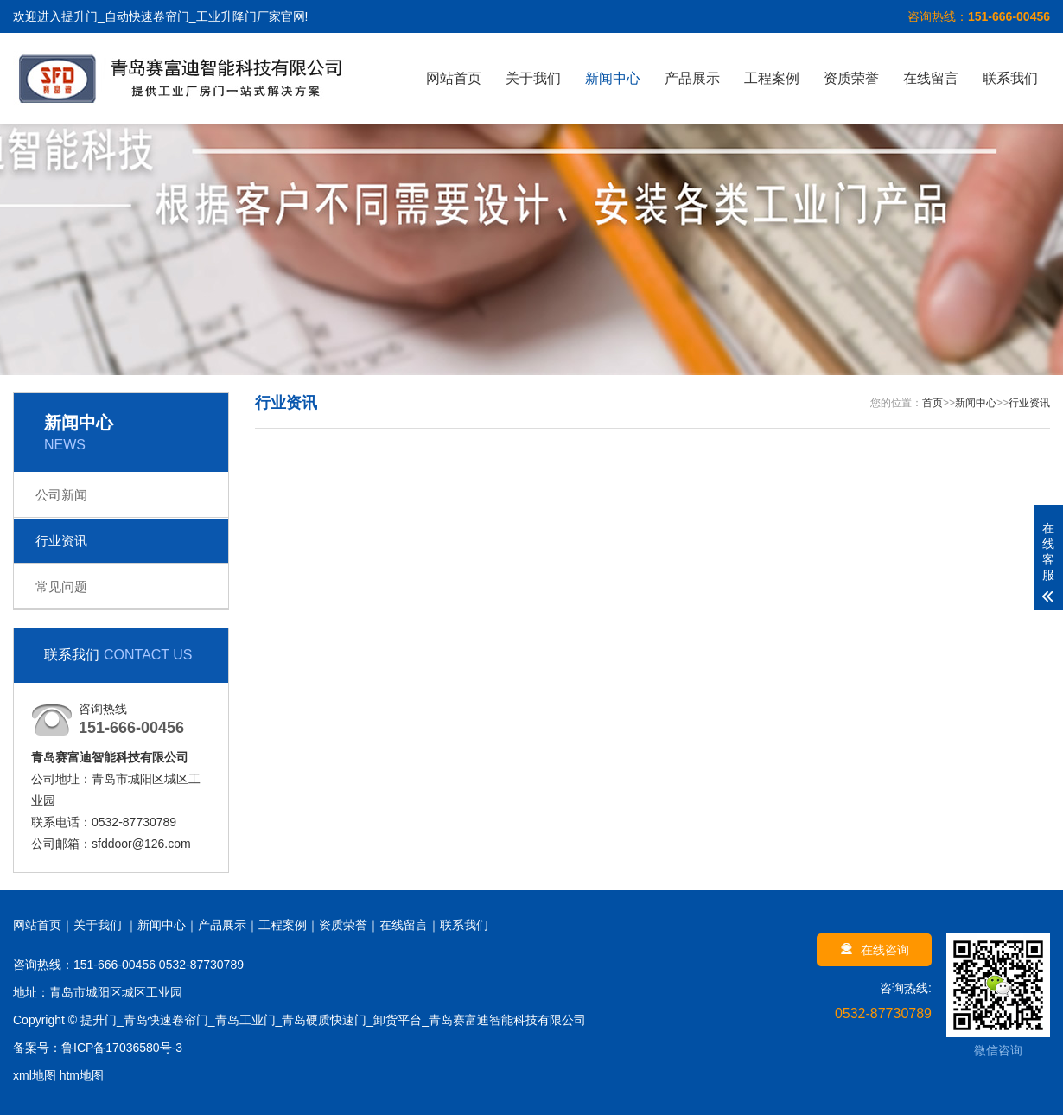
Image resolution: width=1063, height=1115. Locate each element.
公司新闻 (61, 494)
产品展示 (692, 78)
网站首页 (453, 78)
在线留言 (930, 78)
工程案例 (771, 78)
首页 (932, 403)
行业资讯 (61, 540)
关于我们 (533, 78)
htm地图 (82, 1075)
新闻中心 (612, 78)
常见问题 (61, 586)
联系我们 (1010, 78)
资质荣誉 (851, 78)
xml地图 (34, 1075)
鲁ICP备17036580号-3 (121, 1047)
